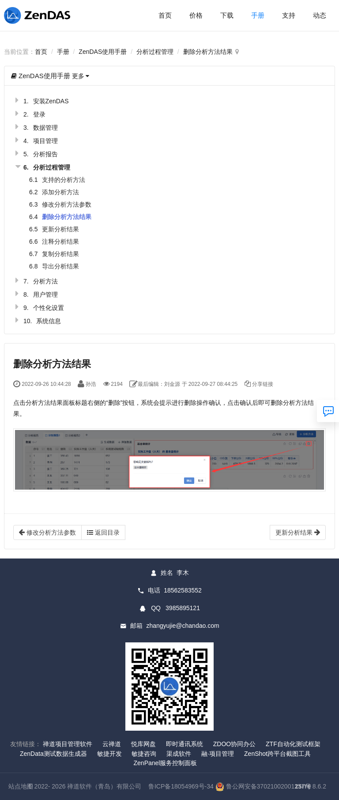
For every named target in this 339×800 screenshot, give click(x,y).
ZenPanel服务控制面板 (165, 762)
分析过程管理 (154, 51)
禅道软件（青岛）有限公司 (104, 786)
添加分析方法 (60, 192)
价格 (196, 15)
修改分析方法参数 (66, 204)
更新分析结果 (60, 229)
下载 (227, 15)
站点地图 (20, 786)
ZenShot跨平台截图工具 (277, 753)
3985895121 (183, 607)
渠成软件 (178, 753)
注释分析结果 (60, 241)
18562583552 (183, 590)
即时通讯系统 (184, 743)
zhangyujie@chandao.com (182, 625)
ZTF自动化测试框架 (293, 743)
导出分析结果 (60, 266)
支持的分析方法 (63, 179)
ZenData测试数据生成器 (53, 753)
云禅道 (111, 743)
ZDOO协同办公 (234, 743)
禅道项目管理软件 (67, 743)
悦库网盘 (143, 743)
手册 (257, 15)
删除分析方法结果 (208, 51)
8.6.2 (310, 787)
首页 (165, 15)
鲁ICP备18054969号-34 (181, 786)
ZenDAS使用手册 (103, 51)
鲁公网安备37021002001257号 (263, 786)
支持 (288, 15)
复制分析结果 (60, 253)
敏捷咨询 (144, 753)
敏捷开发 (109, 753)
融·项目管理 (217, 753)
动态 (319, 15)
